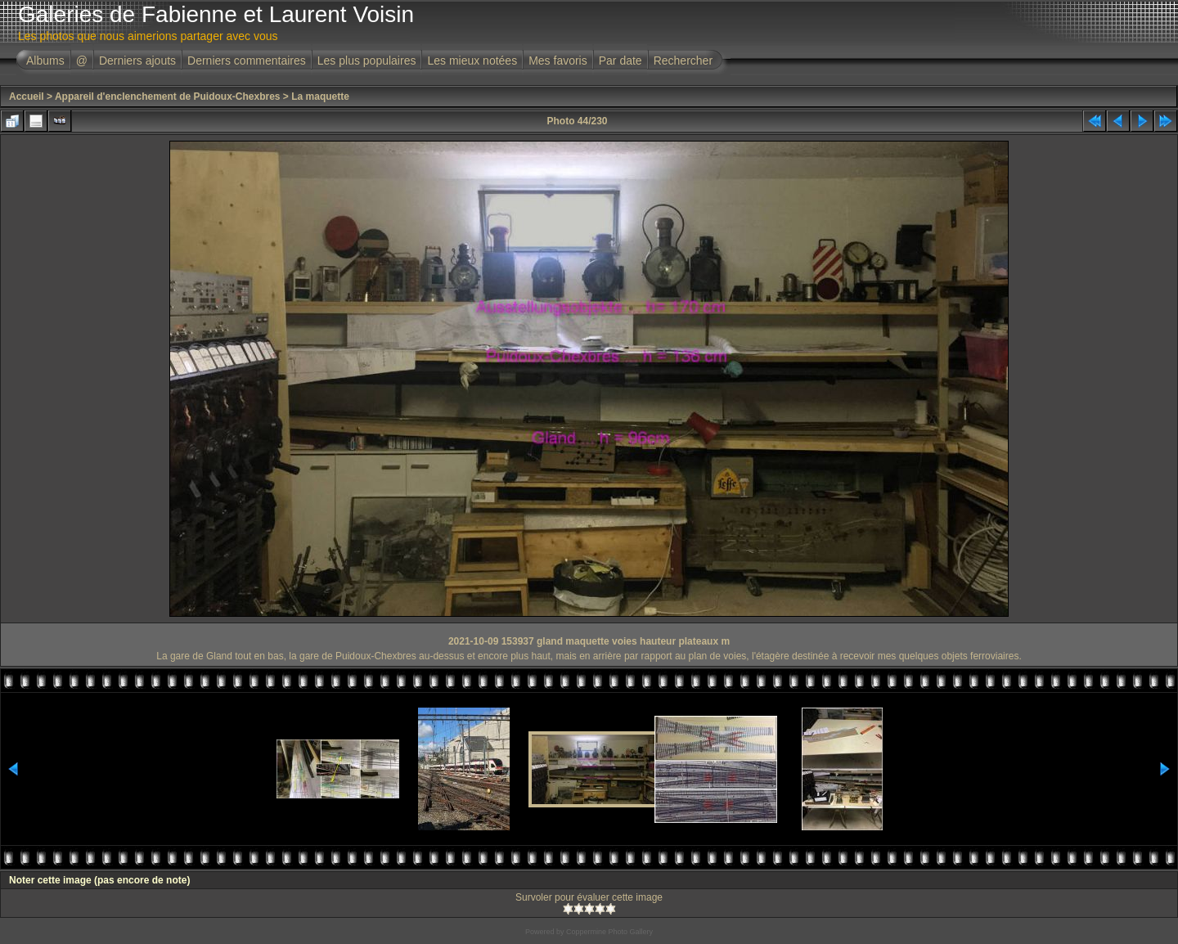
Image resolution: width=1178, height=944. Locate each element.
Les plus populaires (366, 60)
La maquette (320, 96)
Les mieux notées (472, 60)
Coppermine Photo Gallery (609, 932)
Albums (45, 60)
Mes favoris (557, 60)
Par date (620, 60)
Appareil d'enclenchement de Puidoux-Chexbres (168, 96)
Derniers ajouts (137, 60)
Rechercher (683, 60)
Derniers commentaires (246, 60)
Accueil (26, 96)
